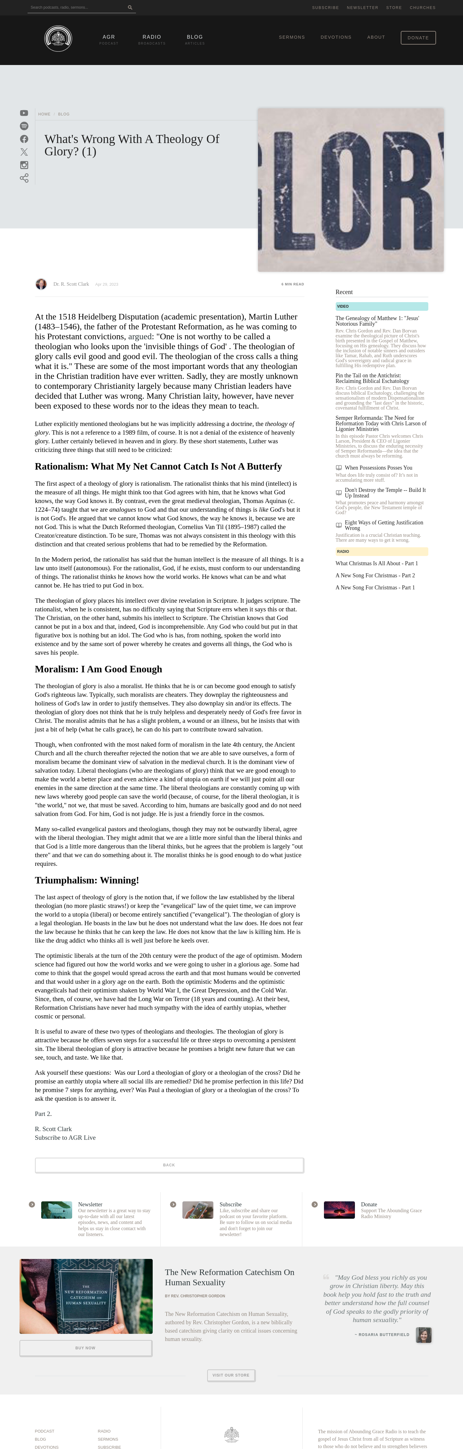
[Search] (130, 8)
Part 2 (42, 1113)
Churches (423, 8)
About (376, 37)
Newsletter (362, 8)
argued (140, 336)
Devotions (336, 37)
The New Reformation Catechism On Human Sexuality (230, 1277)
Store (394, 8)
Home (44, 114)
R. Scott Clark (53, 1129)
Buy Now (86, 1348)
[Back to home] (58, 38)
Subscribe (325, 8)
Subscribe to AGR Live (65, 1137)
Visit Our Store (230, 1375)
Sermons (292, 37)
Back (169, 1165)
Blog (64, 114)
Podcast (45, 1431)
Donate (418, 37)
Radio (104, 1431)
